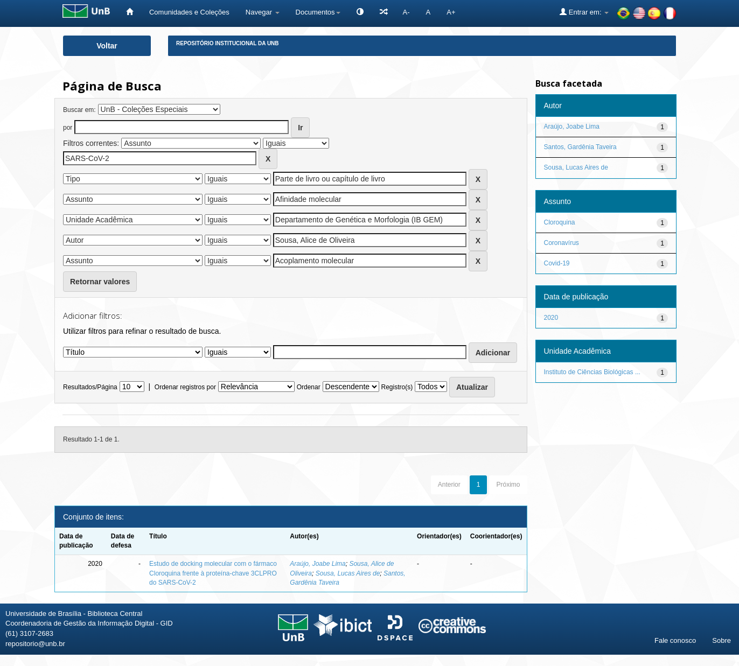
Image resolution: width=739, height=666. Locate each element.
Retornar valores (100, 281)
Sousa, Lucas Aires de (348, 573)
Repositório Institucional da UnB (227, 43)
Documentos (318, 12)
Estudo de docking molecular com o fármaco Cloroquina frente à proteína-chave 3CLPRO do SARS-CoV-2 (213, 573)
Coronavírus (561, 243)
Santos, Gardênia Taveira (580, 147)
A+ (451, 12)
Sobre (721, 640)
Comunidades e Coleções (189, 12)
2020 (551, 317)
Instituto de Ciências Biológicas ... (592, 372)
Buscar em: (79, 110)
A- (406, 12)
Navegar (263, 12)
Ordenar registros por (185, 387)
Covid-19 (557, 263)
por (67, 127)
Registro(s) (397, 387)
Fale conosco (675, 640)
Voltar (106, 45)
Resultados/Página (90, 387)
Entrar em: (584, 12)
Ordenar (308, 387)
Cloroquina (559, 222)
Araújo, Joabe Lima (317, 563)
